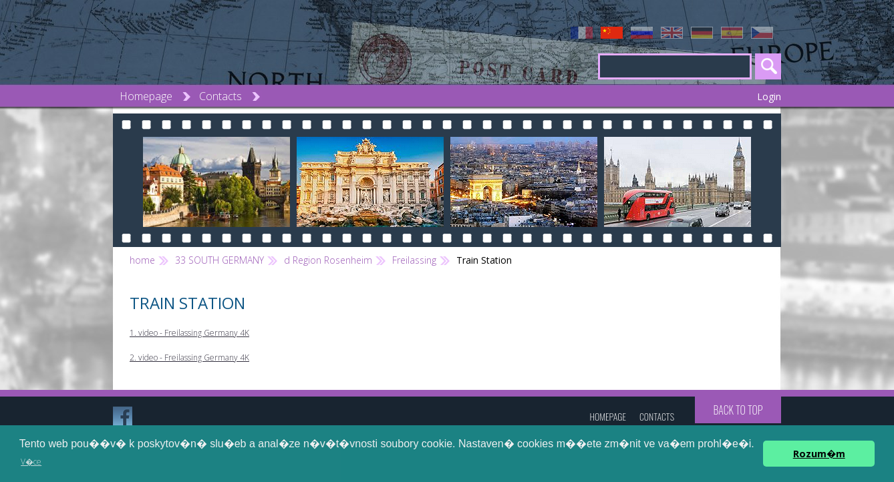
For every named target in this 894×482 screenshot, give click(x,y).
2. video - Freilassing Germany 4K (189, 357)
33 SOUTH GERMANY (219, 260)
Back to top (737, 410)
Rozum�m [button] (819, 453)
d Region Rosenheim (328, 260)
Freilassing (414, 260)
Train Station (484, 260)
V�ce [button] (31, 461)
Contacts (220, 96)
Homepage (146, 96)
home (142, 260)
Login (769, 96)
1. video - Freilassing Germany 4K (189, 332)
